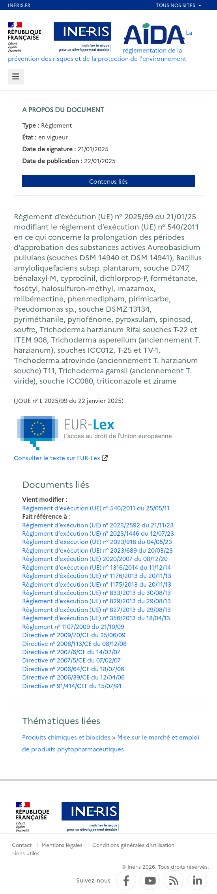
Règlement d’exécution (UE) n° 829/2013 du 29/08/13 (96, 601)
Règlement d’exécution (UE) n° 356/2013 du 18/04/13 (96, 618)
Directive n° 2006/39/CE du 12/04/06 (73, 677)
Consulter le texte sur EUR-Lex (57, 458)
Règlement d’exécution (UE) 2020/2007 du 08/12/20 (95, 558)
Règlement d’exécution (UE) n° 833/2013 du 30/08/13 (96, 592)
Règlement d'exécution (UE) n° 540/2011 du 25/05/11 (96, 508)
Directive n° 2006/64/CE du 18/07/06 (73, 668)
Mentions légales (61, 844)
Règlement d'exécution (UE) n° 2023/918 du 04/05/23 (97, 541)
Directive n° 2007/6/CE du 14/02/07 (71, 651)
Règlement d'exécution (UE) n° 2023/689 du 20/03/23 (97, 550)
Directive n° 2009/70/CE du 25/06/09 (73, 635)
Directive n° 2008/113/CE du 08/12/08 (74, 643)
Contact (22, 844)
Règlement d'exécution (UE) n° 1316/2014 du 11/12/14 (96, 567)
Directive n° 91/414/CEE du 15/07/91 (72, 685)
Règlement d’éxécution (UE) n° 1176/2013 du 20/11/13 (96, 575)
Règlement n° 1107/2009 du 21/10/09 (73, 626)
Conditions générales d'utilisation (133, 844)
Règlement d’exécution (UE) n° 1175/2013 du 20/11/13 (96, 584)
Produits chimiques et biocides (66, 737)
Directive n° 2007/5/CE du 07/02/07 (71, 660)
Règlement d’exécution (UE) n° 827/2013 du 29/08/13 (96, 609)
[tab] (16, 77)
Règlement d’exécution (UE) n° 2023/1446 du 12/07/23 (98, 533)
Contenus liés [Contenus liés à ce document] (108, 181)
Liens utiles (25, 852)
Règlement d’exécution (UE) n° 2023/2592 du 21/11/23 (98, 525)
